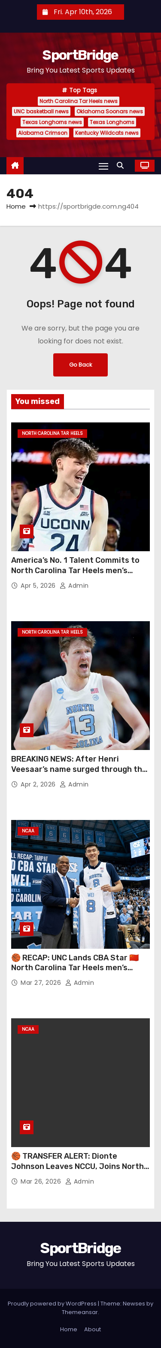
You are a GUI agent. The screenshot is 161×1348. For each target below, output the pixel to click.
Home (16, 206)
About (92, 1329)
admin (74, 585)
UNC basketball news (41, 111)
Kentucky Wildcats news (107, 133)
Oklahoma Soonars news (109, 111)
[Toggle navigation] (103, 166)
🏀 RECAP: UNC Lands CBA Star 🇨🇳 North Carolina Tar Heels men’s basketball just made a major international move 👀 (75, 973)
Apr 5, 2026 (39, 585)
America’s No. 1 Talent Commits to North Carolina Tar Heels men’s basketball (75, 571)
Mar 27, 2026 (42, 982)
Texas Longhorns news (52, 122)
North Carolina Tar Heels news (78, 101)
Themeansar (80, 1312)
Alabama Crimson (42, 133)
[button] (122, 165)
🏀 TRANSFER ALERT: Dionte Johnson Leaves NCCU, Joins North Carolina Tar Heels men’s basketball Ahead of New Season (78, 1171)
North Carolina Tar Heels (52, 433)
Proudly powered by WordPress (53, 1303)
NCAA (28, 831)
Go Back (80, 364)
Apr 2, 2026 (39, 784)
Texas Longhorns (112, 122)
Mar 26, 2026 (42, 1181)
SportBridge (80, 55)
